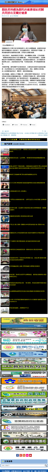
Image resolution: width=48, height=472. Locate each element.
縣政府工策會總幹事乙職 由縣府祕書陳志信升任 (23, 174)
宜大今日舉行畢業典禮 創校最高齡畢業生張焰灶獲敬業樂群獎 (27, 183)
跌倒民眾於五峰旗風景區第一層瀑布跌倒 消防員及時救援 (25, 249)
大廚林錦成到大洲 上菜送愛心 (18, 191)
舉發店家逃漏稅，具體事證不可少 (19, 308)
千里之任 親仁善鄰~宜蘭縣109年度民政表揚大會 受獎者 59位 (27, 224)
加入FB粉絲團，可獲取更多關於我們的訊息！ (24, 139)
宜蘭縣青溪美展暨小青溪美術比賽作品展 (21, 216)
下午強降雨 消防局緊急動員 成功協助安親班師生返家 (24, 241)
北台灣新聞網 (14, 16)
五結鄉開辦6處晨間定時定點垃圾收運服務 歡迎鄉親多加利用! (27, 291)
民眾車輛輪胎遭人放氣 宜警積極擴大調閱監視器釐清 (24, 266)
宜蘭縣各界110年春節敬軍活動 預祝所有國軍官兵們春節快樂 (27, 233)
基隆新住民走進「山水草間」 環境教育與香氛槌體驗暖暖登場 (27, 158)
